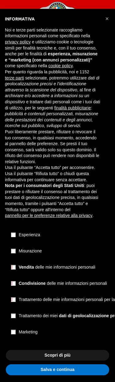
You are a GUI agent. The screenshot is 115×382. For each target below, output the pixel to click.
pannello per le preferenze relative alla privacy (49, 215)
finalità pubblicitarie (72, 107)
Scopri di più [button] (57, 355)
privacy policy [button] (18, 41)
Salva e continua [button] (57, 369)
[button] (107, 19)
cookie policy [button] (60, 65)
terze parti (14, 77)
